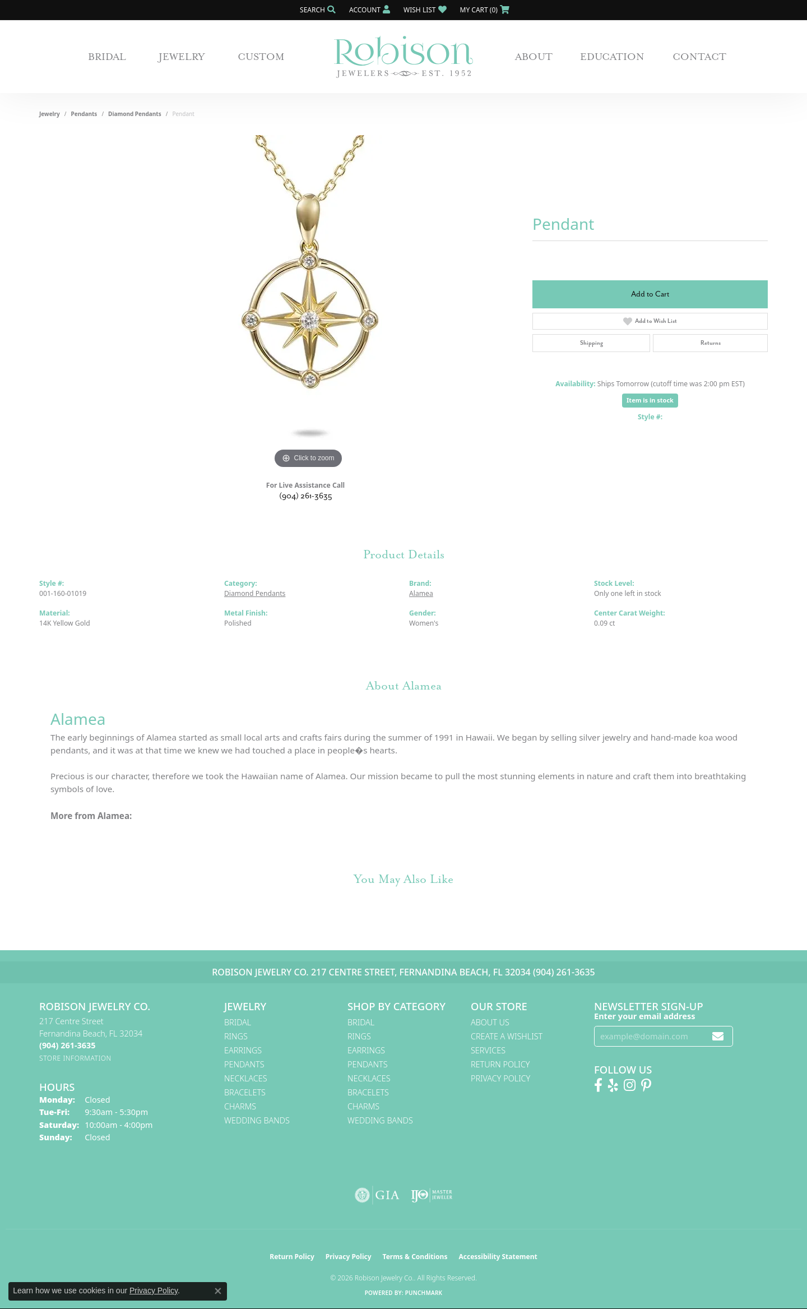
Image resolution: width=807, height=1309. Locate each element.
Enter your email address (644, 1015)
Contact (699, 56)
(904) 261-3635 (305, 496)
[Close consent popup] (218, 1291)
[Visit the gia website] (377, 1195)
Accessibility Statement (497, 1256)
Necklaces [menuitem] (245, 1078)
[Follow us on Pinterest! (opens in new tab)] (646, 1085)
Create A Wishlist (506, 1036)
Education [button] (612, 56)
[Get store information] (75, 1058)
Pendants (84, 114)
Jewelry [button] (182, 56)
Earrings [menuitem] (243, 1050)
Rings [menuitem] (236, 1036)
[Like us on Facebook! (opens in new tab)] (598, 1085)
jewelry (49, 114)
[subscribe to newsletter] (717, 1036)
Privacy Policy (500, 1078)
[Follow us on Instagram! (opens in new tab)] (630, 1085)
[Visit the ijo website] (432, 1195)
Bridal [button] (107, 56)
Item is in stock (650, 400)
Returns (711, 342)
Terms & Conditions (415, 1256)
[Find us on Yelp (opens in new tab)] (613, 1085)
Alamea (421, 593)
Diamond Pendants (134, 114)
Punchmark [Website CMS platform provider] (424, 1293)
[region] (308, 303)
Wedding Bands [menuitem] (257, 1120)
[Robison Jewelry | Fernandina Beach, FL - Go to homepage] (403, 56)
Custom (261, 56)
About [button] (534, 56)
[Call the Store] (67, 1045)
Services (488, 1050)
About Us (490, 1022)
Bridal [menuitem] (237, 1022)
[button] (317, 10)
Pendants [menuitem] (244, 1064)
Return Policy (500, 1064)
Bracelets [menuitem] (245, 1092)
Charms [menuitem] (240, 1106)
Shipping (591, 342)
